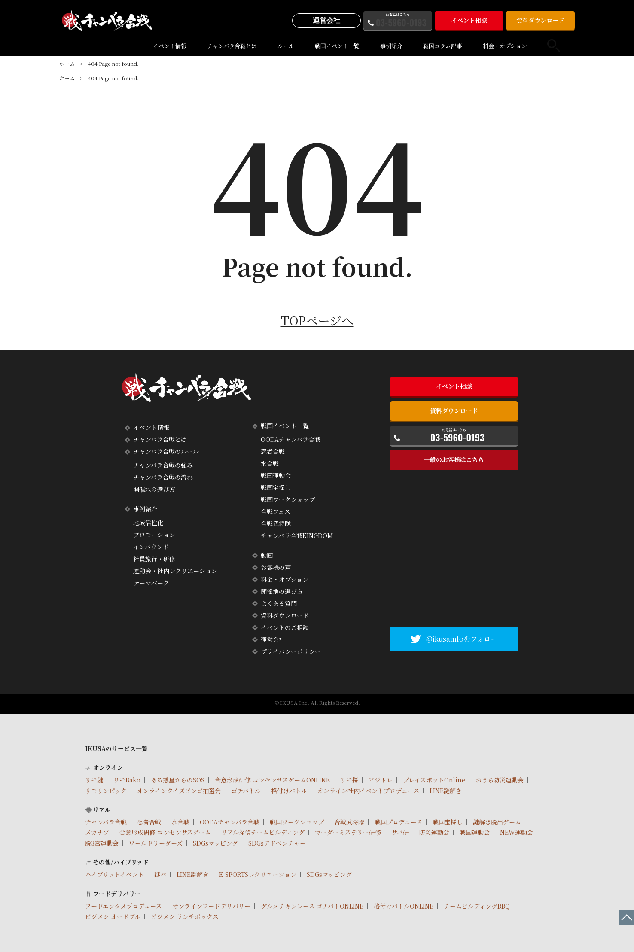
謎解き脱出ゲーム (497, 822)
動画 (267, 555)
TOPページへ (317, 320)
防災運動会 (434, 832)
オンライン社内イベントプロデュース (368, 790)
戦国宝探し (276, 487)
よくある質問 (279, 603)
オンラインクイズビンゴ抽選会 (179, 790)
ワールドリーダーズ (156, 843)
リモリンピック (106, 790)
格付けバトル (289, 790)
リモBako (126, 780)
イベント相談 (469, 20)
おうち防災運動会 (500, 780)
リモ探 (349, 780)
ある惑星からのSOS (177, 780)
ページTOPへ (626, 917)
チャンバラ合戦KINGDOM (297, 535)
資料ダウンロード (540, 20)
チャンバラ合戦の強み (163, 465)
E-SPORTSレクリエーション (257, 874)
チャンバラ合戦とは (232, 46)
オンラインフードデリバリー (211, 906)
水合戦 (270, 463)
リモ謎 (94, 780)
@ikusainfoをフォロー (461, 639)
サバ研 (400, 832)
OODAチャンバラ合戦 (290, 439)
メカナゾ (97, 832)
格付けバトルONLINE (403, 906)
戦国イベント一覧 (337, 46)
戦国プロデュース (398, 822)
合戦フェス (275, 511)
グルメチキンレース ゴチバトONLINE (312, 906)
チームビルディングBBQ (477, 906)
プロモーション (154, 534)
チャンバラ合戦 (106, 822)
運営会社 (326, 20)
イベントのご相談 (285, 627)
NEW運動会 (516, 832)
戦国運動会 (276, 475)
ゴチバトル (246, 790)
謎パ (160, 874)
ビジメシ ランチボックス (185, 916)
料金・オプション (505, 46)
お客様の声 (276, 567)
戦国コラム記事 (442, 46)
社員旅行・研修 (154, 558)
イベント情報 (169, 46)
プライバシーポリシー (291, 651)
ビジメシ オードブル (112, 916)
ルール (285, 46)
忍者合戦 (273, 451)
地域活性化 (148, 522)
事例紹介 (391, 46)
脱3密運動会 (102, 843)
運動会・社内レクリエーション (175, 570)
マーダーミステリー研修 (348, 832)
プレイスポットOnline (434, 780)
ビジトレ (381, 780)
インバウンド (151, 546)
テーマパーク (151, 582)
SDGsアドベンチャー (277, 843)
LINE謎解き (446, 790)
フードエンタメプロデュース (123, 906)
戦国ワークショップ (288, 499)
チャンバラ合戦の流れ (163, 477)
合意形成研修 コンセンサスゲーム (165, 832)
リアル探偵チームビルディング (263, 832)
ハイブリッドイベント (114, 874)
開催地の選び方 (154, 489)
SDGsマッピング (215, 843)
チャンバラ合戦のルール (166, 451)
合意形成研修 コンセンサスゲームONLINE (272, 780)
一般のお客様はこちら (454, 459)
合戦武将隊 (276, 523)
